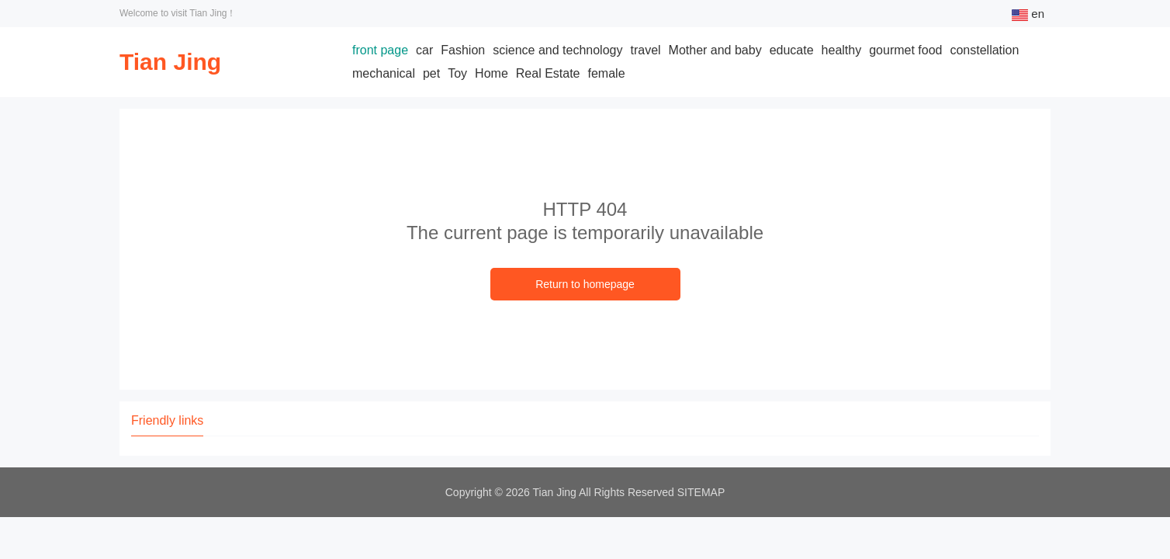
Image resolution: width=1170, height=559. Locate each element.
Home (491, 73)
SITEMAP (701, 492)
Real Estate (548, 73)
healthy (842, 50)
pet (431, 73)
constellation (984, 50)
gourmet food (905, 50)
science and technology (557, 50)
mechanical (383, 73)
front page (380, 50)
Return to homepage (585, 284)
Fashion (463, 50)
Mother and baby (715, 50)
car (424, 50)
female (606, 73)
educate (792, 50)
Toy (457, 73)
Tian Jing (170, 62)
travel (645, 50)
